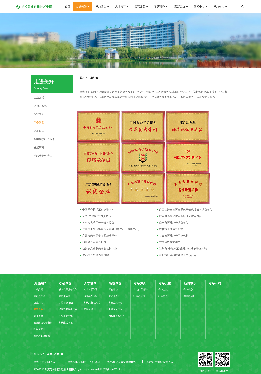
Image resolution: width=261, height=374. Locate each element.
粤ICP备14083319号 (111, 369)
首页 (82, 77)
